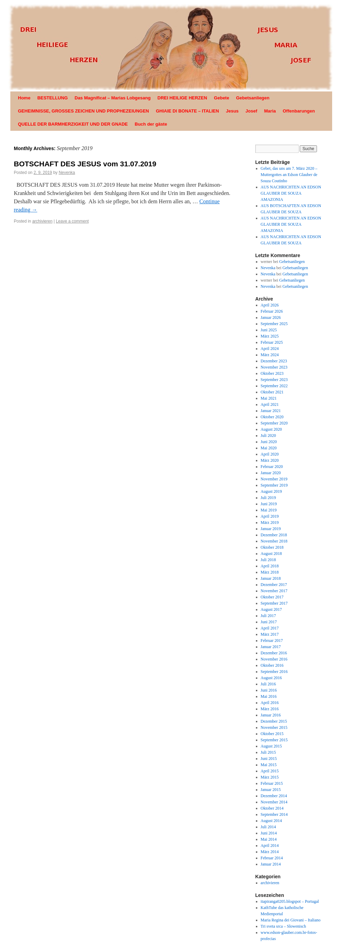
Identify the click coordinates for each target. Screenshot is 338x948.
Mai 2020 (269, 448)
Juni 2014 (269, 833)
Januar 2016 (271, 715)
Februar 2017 (272, 640)
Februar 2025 (272, 342)
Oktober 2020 (272, 416)
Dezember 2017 (274, 584)
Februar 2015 (272, 783)
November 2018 (274, 541)
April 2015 (270, 771)
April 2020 (270, 454)
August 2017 (271, 609)
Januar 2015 (271, 789)
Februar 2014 (272, 858)
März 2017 (270, 634)
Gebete (221, 97)
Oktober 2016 (272, 665)
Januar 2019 (271, 528)
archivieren (42, 221)
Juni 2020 (269, 441)
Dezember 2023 (274, 361)
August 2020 (271, 429)
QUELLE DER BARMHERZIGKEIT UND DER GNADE (73, 124)
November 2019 (274, 479)
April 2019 (270, 516)
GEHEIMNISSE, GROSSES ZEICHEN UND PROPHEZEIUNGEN (83, 111)
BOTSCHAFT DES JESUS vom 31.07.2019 (85, 164)
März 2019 (270, 522)
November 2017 (274, 590)
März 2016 (270, 708)
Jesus (232, 111)
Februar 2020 (272, 466)
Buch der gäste (151, 124)
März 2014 (270, 851)
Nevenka (67, 172)
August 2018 (271, 553)
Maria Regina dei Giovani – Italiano (291, 920)
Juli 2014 (268, 826)
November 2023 (274, 367)
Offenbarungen (299, 111)
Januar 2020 (271, 472)
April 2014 (270, 845)
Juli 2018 (268, 559)
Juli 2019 (268, 497)
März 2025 (270, 336)
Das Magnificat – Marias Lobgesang (112, 97)
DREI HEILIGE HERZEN (182, 97)
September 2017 (274, 603)
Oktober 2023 (272, 373)
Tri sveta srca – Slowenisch (283, 926)
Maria (270, 111)
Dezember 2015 (274, 721)
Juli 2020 (268, 435)
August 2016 (271, 677)
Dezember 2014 (274, 795)
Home (24, 97)
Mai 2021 (269, 398)
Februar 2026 (272, 311)
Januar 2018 (271, 578)
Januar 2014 (271, 864)
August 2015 (271, 746)
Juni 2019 (269, 503)
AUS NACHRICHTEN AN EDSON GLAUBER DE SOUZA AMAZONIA (291, 193)
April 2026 (270, 305)
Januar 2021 (271, 410)
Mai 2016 (269, 696)
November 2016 (274, 659)
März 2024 (270, 354)
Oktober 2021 (272, 392)
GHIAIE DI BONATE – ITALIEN (187, 111)
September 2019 (274, 485)
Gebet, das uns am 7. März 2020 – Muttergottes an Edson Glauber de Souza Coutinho (289, 174)
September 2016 (274, 671)
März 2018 (270, 572)
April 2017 (270, 628)
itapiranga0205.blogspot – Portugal (290, 901)
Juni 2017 (269, 621)
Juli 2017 (268, 615)
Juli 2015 (268, 752)
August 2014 (271, 820)
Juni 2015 (269, 758)
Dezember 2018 (274, 534)
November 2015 (274, 727)
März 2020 (270, 460)
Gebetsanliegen (252, 97)
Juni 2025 (269, 330)
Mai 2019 (269, 510)
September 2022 (274, 385)
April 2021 (270, 404)
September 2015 (274, 739)
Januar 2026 (271, 317)
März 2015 (270, 777)
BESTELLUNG (52, 97)
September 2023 (274, 379)
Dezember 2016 (274, 653)
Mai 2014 (269, 839)
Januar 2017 (271, 646)
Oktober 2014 (272, 808)
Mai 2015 (269, 764)
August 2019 (271, 491)
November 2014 (274, 802)
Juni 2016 (269, 690)
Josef (251, 111)
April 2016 (270, 702)
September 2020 (274, 423)
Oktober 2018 (272, 547)
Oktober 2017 (272, 597)
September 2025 (274, 323)
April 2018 (270, 566)
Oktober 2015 (272, 733)
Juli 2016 (268, 684)
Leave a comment (72, 221)
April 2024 (270, 348)
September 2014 (274, 814)
